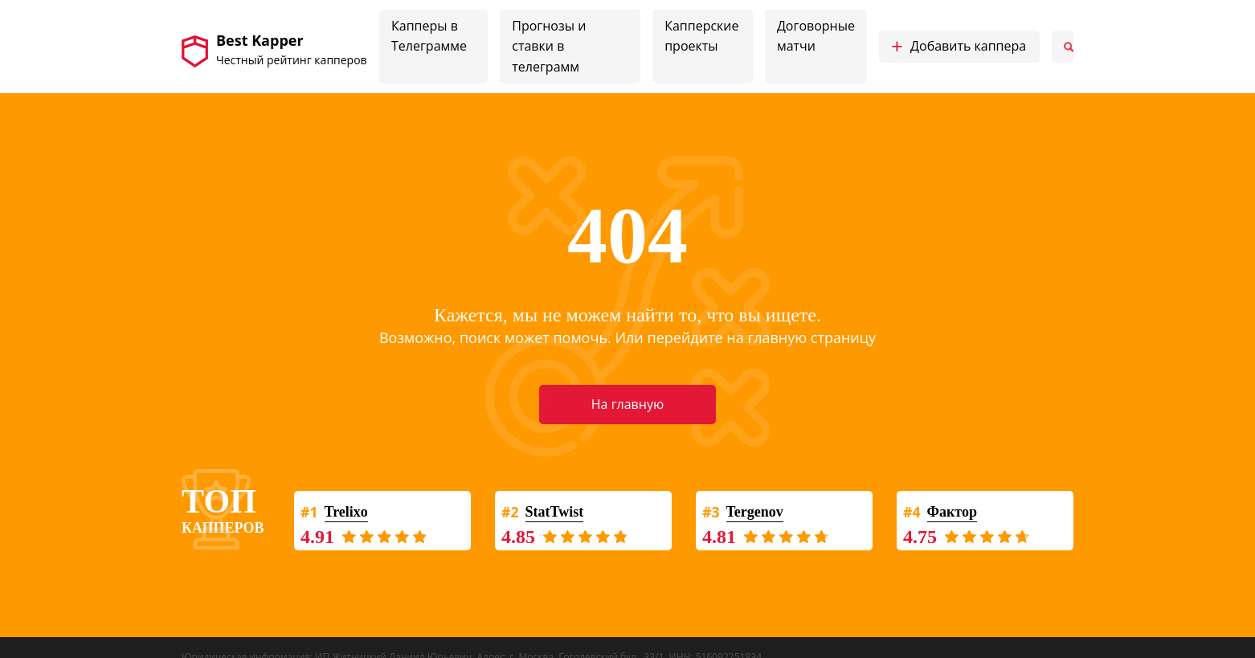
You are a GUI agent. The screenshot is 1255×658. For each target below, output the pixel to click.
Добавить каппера (958, 46)
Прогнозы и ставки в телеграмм (549, 46)
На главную (627, 404)
